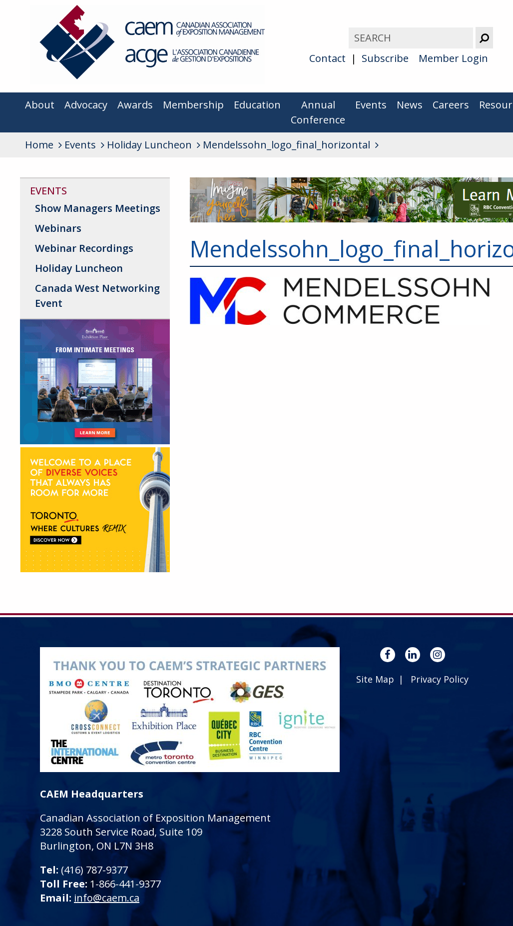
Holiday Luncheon (79, 268)
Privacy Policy (440, 679)
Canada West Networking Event (97, 295)
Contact (327, 58)
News (410, 104)
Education (257, 104)
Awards (135, 104)
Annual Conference (318, 112)
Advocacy (85, 104)
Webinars (58, 228)
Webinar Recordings (84, 248)
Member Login (453, 58)
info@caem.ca (106, 898)
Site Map (375, 679)
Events (371, 104)
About (39, 104)
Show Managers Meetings (97, 208)
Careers (451, 104)
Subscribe (385, 58)
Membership (193, 104)
